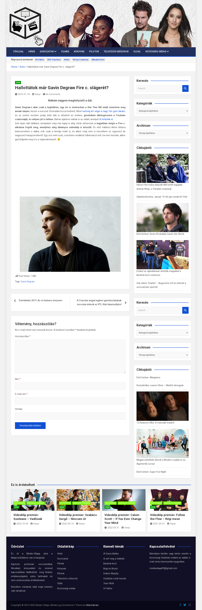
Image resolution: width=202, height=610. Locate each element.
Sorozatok (47, 51)
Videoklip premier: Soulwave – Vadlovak (27, 517)
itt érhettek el (106, 119)
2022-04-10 (66, 523)
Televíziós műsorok (116, 51)
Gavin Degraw (28, 281)
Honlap (18, 409)
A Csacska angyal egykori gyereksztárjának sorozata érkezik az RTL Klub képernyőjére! (99, 302)
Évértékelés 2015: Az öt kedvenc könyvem (40, 300)
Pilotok (94, 51)
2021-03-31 (157, 523)
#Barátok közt (98, 60)
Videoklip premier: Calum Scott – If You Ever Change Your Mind (122, 518)
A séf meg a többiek (113, 558)
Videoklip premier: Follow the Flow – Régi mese (167, 517)
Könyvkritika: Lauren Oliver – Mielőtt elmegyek (160, 385)
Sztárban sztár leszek (114, 578)
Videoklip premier (35, 503)
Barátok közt (110, 563)
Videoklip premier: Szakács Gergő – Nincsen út (78, 517)
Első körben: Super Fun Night (151, 471)
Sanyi (36, 94)
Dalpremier (19, 503)
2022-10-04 (20, 523)
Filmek (65, 51)
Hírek (31, 51)
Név (18, 379)
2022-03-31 (111, 527)
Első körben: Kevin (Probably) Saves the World (160, 234)
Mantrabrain (92, 605)
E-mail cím (21, 394)
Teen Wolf (108, 583)
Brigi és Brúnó (110, 568)
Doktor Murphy (111, 573)
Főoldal (18, 51)
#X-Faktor (39, 60)
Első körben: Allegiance (148, 377)
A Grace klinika (111, 553)
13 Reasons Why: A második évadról (155, 422)
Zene (18, 83)
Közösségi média (156, 51)
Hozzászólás (22, 336)
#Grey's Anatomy (80, 60)
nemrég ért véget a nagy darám (103, 111)
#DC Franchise (54, 60)
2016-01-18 (22, 94)
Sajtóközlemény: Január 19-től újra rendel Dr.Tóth (162, 196)
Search (185, 88)
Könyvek (79, 51)
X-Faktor (107, 588)
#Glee (67, 60)
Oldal (137, 51)
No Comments (53, 94)
